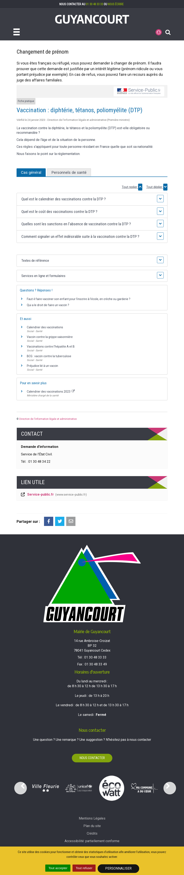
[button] (92, 199)
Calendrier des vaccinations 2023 (51, 391)
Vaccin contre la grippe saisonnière (50, 337)
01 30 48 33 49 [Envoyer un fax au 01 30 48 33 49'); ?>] (96, 664)
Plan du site (92, 826)
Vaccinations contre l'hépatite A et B (51, 346)
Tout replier (132, 187)
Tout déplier (156, 187)
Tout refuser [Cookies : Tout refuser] (84, 868)
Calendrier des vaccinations (45, 327)
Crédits (92, 833)
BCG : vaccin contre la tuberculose (49, 356)
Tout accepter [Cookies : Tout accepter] (57, 868)
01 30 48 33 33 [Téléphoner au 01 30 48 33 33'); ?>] (95, 657)
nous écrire (116, 4)
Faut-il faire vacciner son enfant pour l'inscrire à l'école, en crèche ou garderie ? (78, 299)
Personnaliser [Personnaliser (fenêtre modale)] (118, 868)
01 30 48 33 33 (94, 4)
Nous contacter (92, 758)
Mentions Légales (92, 818)
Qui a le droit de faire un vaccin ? (48, 305)
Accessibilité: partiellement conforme (92, 841)
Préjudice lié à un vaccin (42, 365)
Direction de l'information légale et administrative (48, 419)
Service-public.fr (53, 494)
